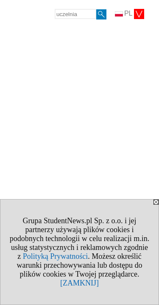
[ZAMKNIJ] (79, 283)
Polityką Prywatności (55, 256)
